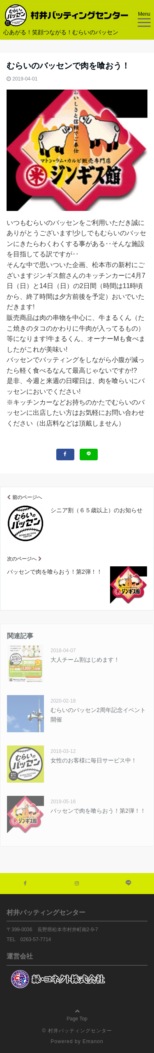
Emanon (93, 1041)
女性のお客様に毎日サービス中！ (94, 760)
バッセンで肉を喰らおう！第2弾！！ (98, 810)
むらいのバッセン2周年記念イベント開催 (98, 714)
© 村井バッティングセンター (77, 1031)
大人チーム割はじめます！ (85, 659)
